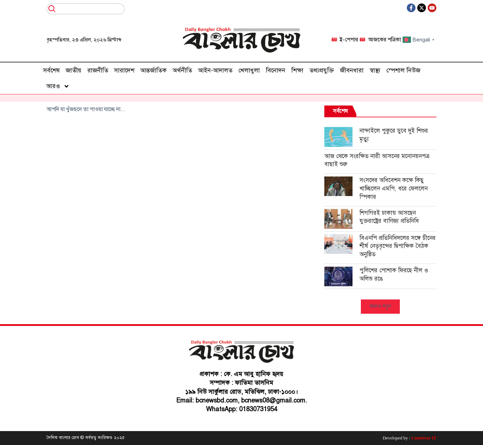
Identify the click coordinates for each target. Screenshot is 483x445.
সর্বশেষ (51, 70)
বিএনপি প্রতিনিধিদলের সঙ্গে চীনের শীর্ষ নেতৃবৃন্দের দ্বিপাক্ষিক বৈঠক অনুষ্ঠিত (397, 246)
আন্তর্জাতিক (153, 70)
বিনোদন (275, 70)
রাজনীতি (97, 70)
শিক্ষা (297, 70)
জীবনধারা (352, 70)
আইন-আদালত (215, 70)
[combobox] (86, 8)
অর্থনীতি (182, 70)
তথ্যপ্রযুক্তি (321, 70)
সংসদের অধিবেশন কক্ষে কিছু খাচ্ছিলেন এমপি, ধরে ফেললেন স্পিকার (393, 189)
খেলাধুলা (249, 70)
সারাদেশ (124, 70)
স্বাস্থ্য (375, 70)
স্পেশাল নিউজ (403, 70)
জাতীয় (73, 70)
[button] (380, 306)
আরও (58, 86)
